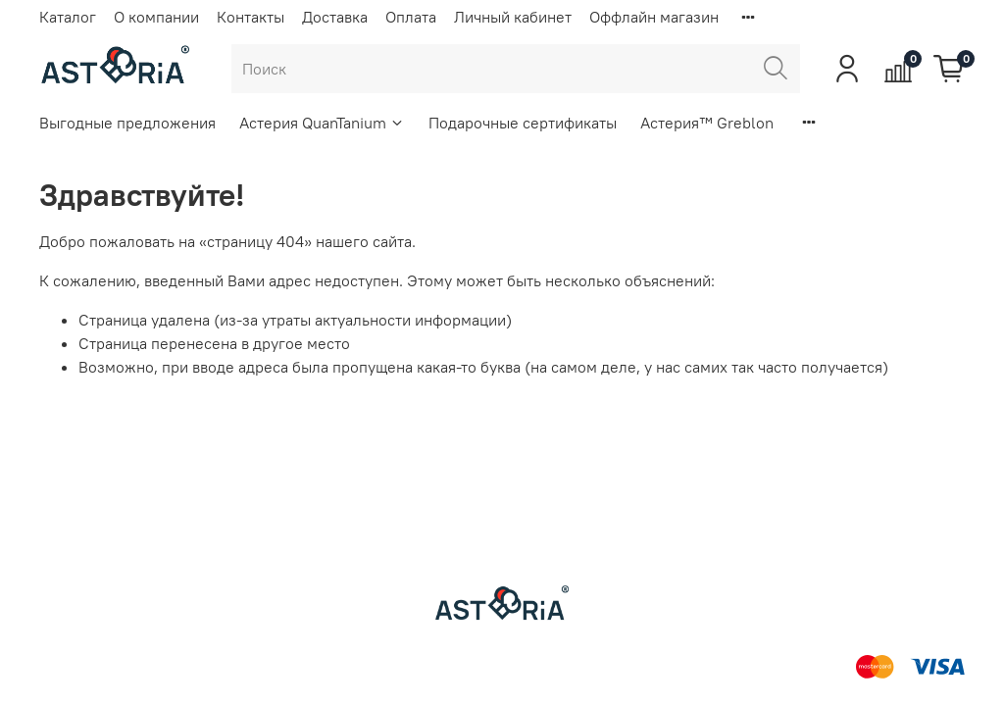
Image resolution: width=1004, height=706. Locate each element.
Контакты (250, 16)
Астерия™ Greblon (707, 122)
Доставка (335, 16)
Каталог (67, 16)
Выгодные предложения (127, 122)
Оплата (410, 16)
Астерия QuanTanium (322, 122)
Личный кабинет (513, 16)
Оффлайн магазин (654, 16)
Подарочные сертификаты (522, 122)
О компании (156, 16)
